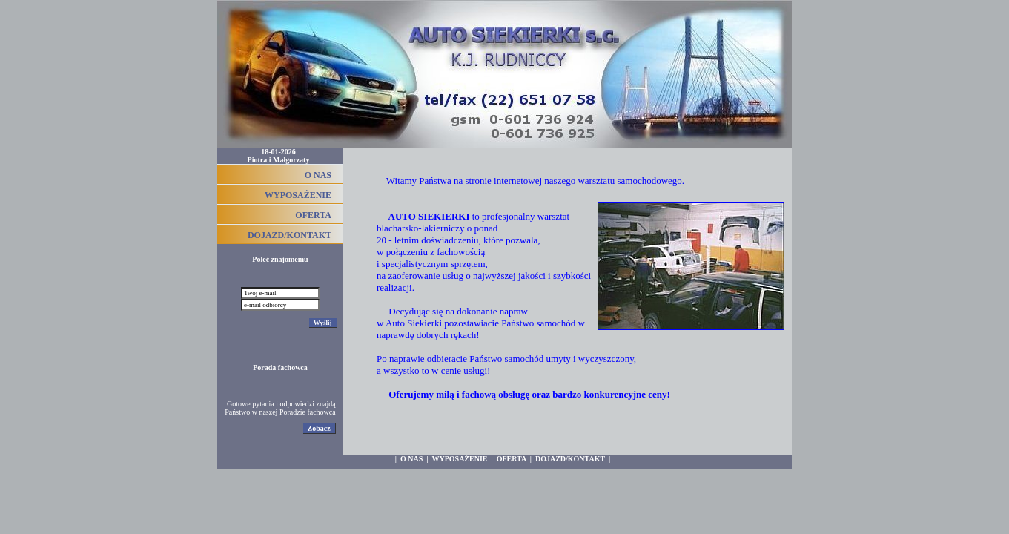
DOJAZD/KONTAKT (289, 235)
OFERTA (313, 215)
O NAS (318, 175)
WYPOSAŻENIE (298, 195)
